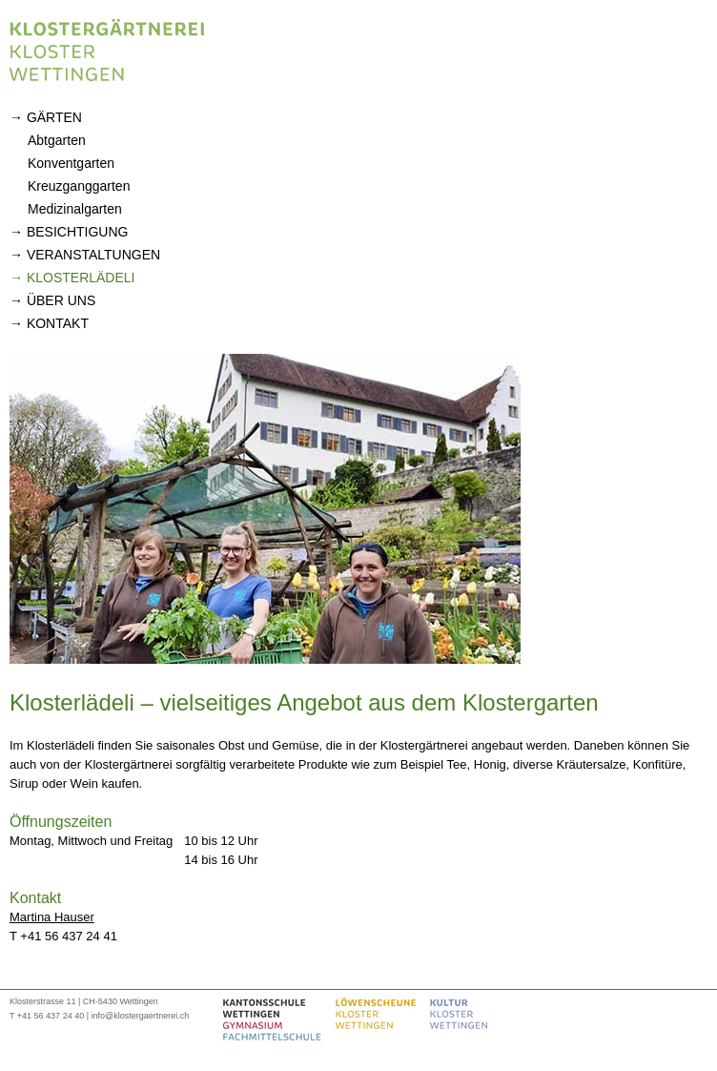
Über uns (61, 300)
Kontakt (58, 323)
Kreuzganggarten (79, 186)
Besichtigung (78, 231)
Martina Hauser (52, 917)
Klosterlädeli (81, 277)
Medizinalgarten (75, 208)
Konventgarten (71, 163)
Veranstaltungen (93, 254)
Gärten (54, 117)
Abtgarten (57, 140)
